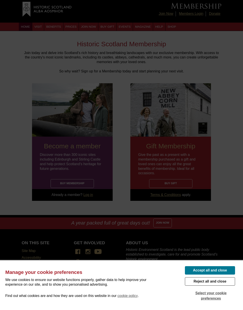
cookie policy (128, 296)
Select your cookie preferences (210, 295)
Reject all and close (210, 281)
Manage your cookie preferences (43, 272)
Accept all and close (210, 270)
